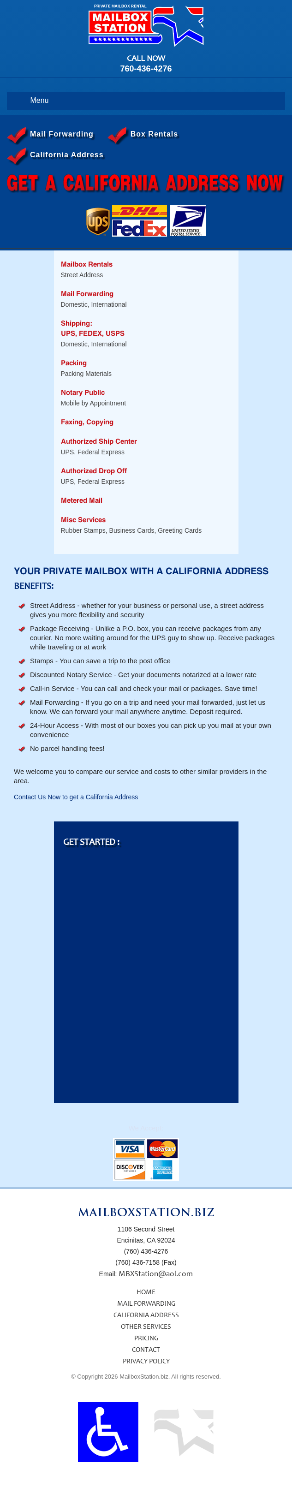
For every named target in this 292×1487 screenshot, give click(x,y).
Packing (74, 363)
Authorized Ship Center (99, 441)
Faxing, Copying (87, 422)
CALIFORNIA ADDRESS (146, 1315)
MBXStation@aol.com (156, 1275)
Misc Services (83, 520)
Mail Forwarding (87, 294)
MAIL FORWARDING (146, 1304)
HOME (146, 1292)
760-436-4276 (146, 68)
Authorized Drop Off (94, 471)
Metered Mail (81, 500)
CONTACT (146, 1350)
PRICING (146, 1338)
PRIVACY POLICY (146, 1361)
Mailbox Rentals (87, 264)
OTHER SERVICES (146, 1327)
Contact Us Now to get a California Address (76, 797)
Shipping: (76, 323)
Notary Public (83, 392)
